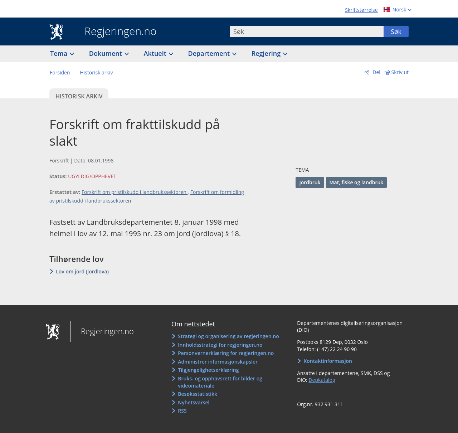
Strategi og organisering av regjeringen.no (228, 336)
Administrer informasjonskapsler (218, 361)
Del (375, 72)
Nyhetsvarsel (193, 402)
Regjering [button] (267, 53)
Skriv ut (400, 72)
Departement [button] (210, 53)
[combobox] (307, 31)
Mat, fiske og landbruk (357, 182)
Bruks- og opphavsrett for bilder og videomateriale (220, 382)
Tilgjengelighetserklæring (208, 369)
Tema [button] (59, 53)
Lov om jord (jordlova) (82, 271)
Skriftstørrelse (361, 9)
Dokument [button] (106, 53)
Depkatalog (321, 379)
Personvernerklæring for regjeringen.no (226, 353)
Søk (396, 31)
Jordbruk (309, 182)
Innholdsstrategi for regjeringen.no (220, 344)
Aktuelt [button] (156, 53)
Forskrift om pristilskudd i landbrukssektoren (135, 192)
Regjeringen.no (115, 32)
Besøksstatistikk (197, 393)
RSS (182, 410)
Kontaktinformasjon (327, 360)
